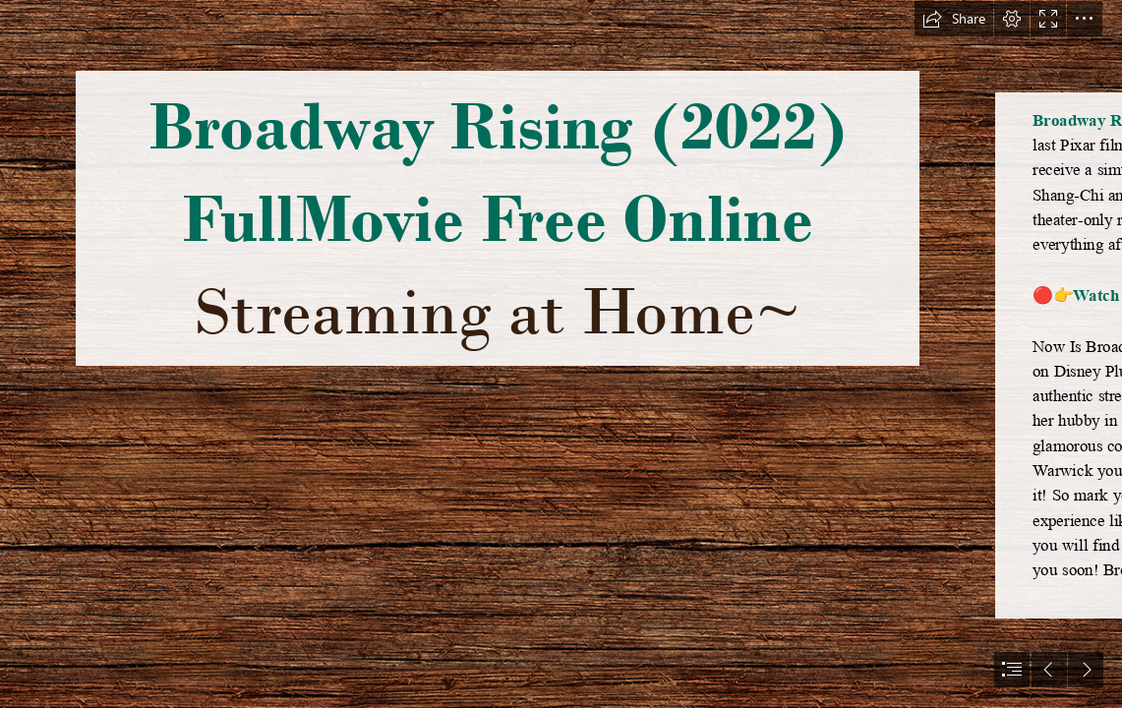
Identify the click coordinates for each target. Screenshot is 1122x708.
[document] (561, 354)
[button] (954, 18)
